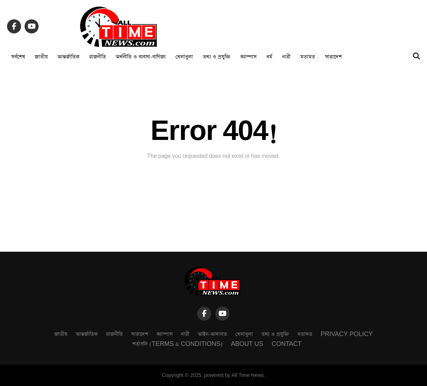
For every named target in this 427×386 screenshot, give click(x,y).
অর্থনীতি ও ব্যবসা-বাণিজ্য (141, 56)
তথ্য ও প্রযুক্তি (217, 56)
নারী (286, 56)
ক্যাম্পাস (248, 56)
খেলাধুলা (184, 56)
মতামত (307, 56)
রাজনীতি (97, 56)
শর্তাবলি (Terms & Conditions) (177, 344)
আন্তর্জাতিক (68, 56)
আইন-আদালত (212, 334)
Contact (287, 344)
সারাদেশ (333, 56)
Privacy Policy (347, 334)
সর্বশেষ (18, 56)
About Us (247, 344)
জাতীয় (41, 56)
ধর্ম (269, 56)
